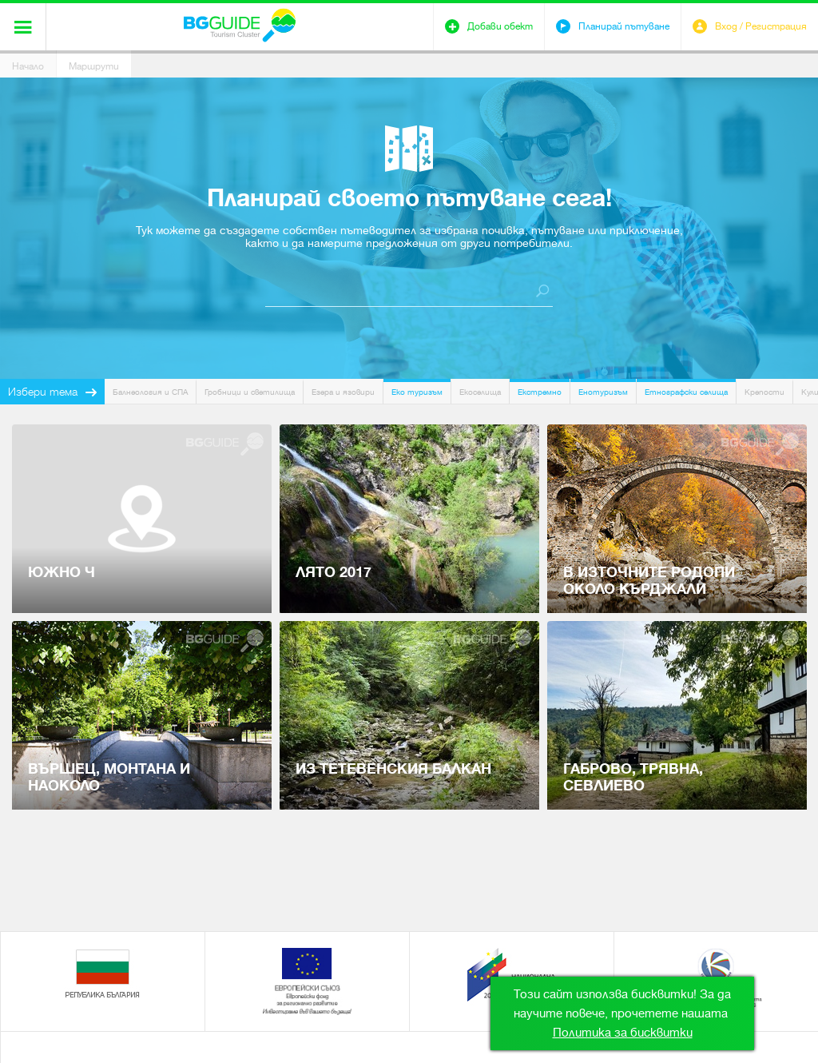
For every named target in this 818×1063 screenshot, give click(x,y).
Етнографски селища (686, 392)
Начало (28, 66)
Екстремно (540, 392)
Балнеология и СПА (150, 392)
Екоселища (480, 392)
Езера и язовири (343, 392)
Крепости (764, 392)
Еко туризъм (417, 392)
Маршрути (94, 66)
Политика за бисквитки (623, 1032)
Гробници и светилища (249, 392)
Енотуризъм (603, 392)
